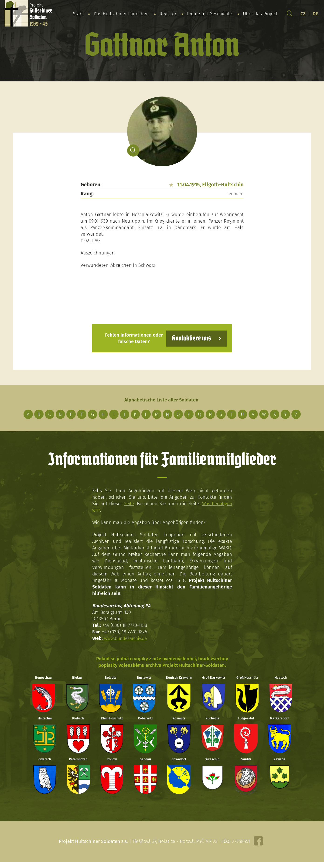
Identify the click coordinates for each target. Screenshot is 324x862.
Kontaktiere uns (190, 338)
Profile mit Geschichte (209, 14)
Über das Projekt (260, 14)
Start (78, 14)
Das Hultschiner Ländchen (121, 14)
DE (315, 13)
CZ (303, 13)
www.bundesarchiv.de (126, 638)
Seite (128, 503)
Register (168, 14)
